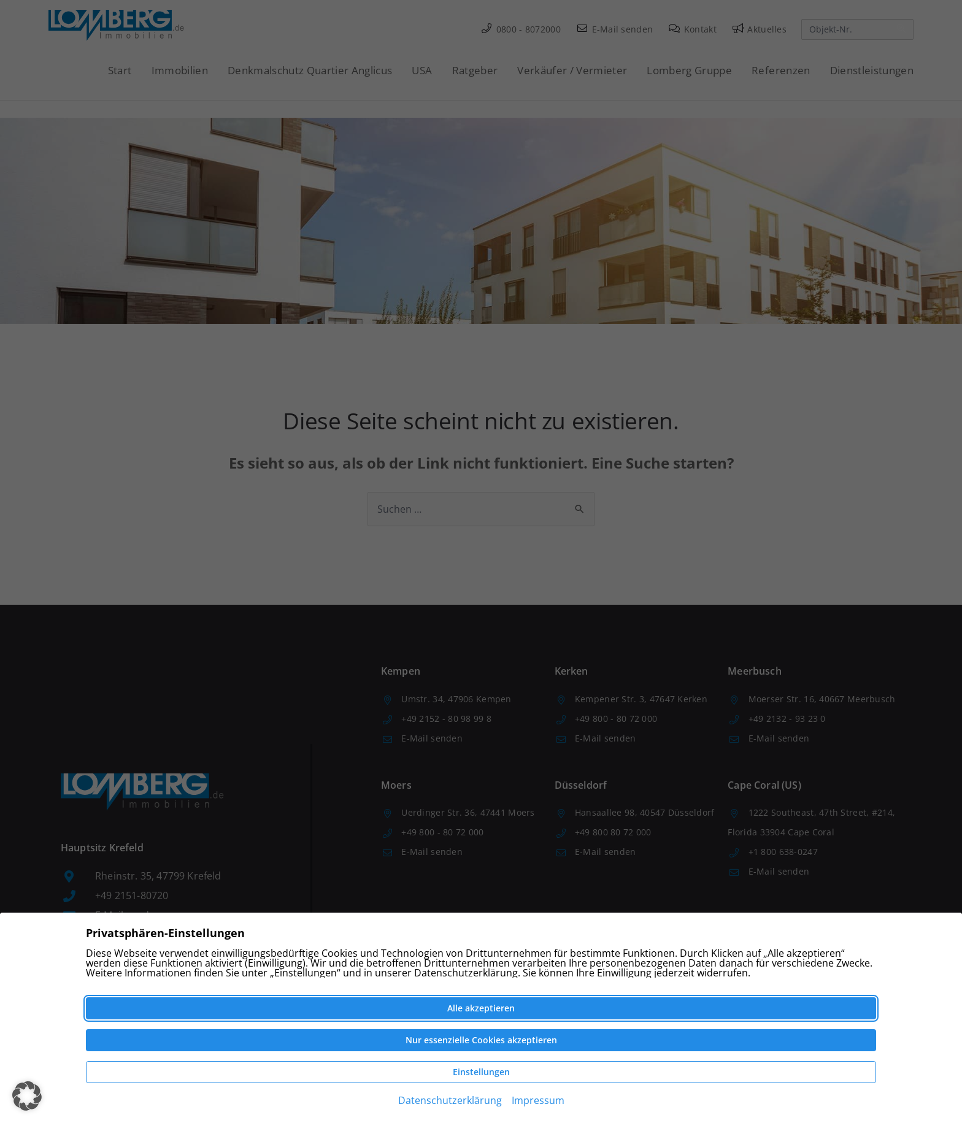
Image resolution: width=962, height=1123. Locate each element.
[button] (27, 1096)
